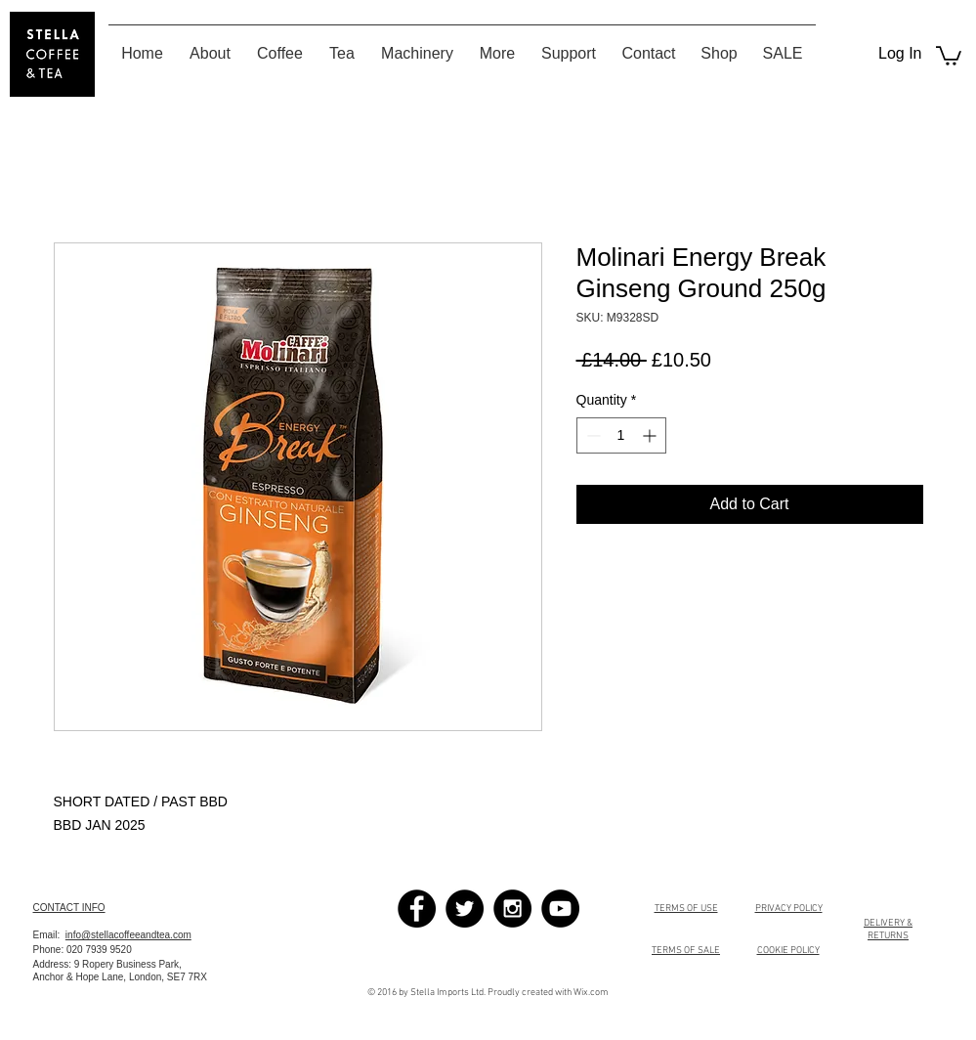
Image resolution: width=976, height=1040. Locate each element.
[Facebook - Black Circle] (417, 908)
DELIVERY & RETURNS (888, 929)
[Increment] (651, 435)
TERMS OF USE (686, 908)
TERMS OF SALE (686, 950)
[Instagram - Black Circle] (512, 908)
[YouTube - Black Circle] (560, 908)
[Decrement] (591, 435)
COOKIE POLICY (788, 950)
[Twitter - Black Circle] (465, 908)
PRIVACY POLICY (789, 908)
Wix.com (591, 992)
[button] (948, 54)
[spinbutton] (621, 435)
